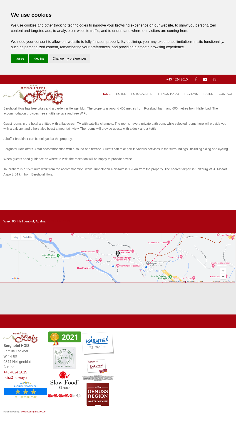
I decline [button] (39, 58)
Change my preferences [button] (70, 58)
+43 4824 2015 (177, 79)
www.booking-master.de (33, 411)
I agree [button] (20, 58)
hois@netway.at (15, 378)
